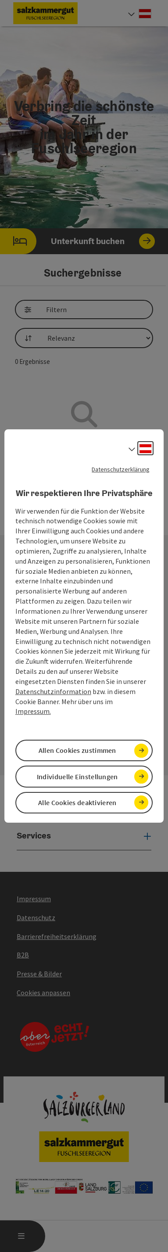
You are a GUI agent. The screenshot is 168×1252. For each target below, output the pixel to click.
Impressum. (33, 711)
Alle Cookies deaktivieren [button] (77, 802)
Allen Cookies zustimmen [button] (77, 750)
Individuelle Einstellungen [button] (77, 776)
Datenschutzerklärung (121, 469)
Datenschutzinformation (53, 691)
